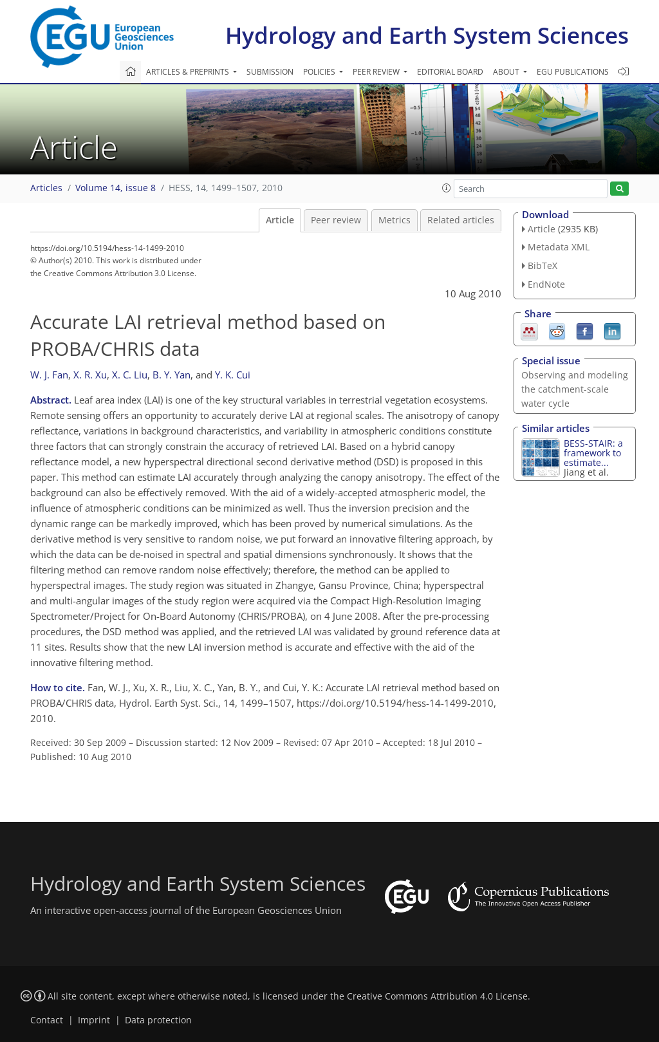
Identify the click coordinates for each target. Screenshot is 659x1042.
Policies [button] (320, 71)
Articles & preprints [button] (188, 71)
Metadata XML (558, 247)
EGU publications (573, 71)
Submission (269, 71)
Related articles (460, 220)
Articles (46, 188)
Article (280, 220)
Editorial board (450, 71)
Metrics (394, 220)
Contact (46, 1020)
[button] (446, 188)
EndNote (546, 284)
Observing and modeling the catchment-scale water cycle (574, 389)
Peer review (336, 220)
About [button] (507, 71)
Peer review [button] (377, 71)
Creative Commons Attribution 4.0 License (437, 996)
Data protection (158, 1020)
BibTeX (542, 265)
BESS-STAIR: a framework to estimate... (593, 453)
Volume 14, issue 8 (115, 188)
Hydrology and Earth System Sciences (427, 35)
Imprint (94, 1020)
